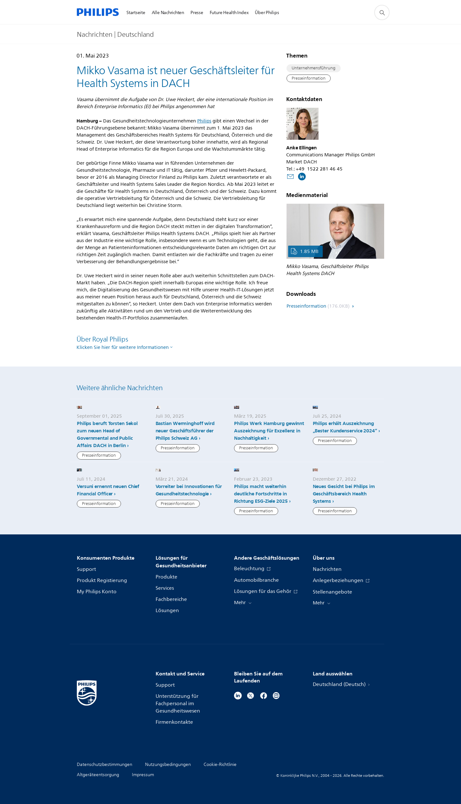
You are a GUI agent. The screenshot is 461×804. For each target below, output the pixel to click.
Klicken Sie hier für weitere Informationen (123, 347)
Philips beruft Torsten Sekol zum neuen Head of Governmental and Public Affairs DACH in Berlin (107, 434)
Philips (204, 121)
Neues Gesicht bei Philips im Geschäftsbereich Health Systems (344, 493)
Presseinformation (309, 78)
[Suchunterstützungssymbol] (382, 12)
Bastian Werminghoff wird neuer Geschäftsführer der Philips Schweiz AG (185, 430)
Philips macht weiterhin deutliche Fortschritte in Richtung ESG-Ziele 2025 (261, 493)
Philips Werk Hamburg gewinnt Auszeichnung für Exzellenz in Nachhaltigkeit (269, 430)
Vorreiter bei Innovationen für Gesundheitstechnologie (189, 490)
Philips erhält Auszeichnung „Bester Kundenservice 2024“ (345, 427)
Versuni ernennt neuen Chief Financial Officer (108, 490)
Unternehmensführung (314, 68)
